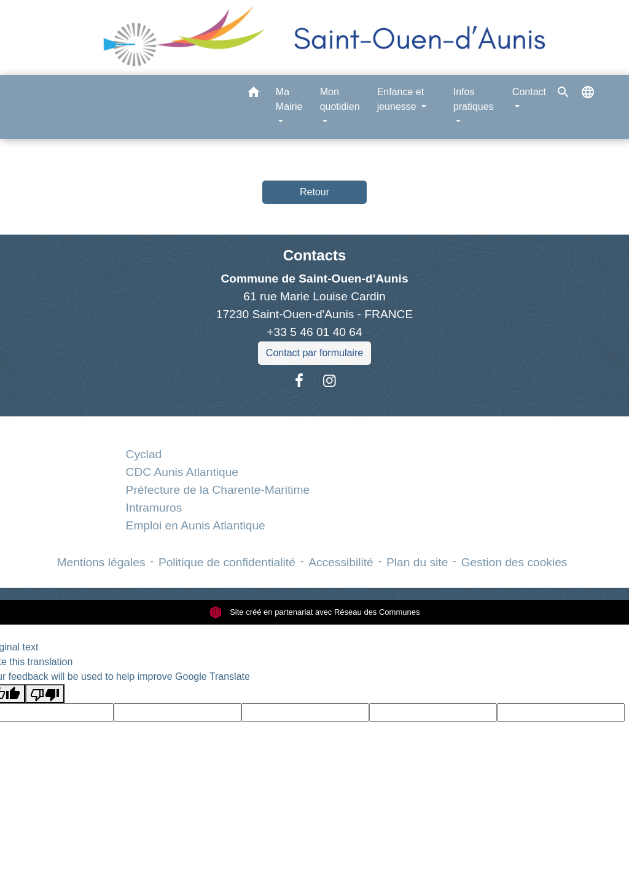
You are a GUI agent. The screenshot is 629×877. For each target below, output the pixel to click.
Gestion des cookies (514, 562)
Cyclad (144, 454)
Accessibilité (340, 562)
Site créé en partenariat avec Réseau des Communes (314, 612)
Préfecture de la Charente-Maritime (218, 489)
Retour (314, 192)
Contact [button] (529, 92)
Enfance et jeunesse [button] (400, 99)
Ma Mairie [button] (289, 99)
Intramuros (154, 507)
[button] (253, 94)
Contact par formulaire (314, 353)
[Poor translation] (44, 693)
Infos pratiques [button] (473, 99)
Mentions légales (101, 562)
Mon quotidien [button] (340, 99)
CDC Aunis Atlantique (182, 472)
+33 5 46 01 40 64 (314, 331)
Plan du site (417, 562)
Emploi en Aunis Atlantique (195, 525)
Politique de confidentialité (226, 562)
